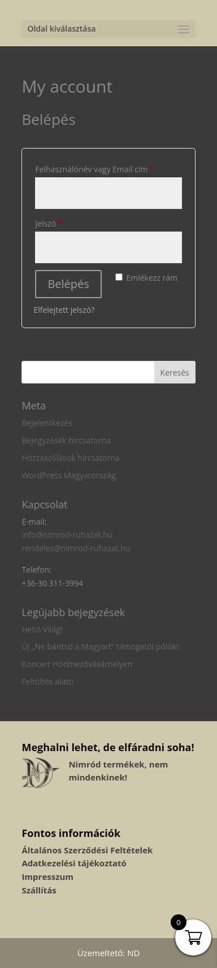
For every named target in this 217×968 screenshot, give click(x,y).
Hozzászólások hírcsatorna (70, 457)
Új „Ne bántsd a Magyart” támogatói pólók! (99, 646)
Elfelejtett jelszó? (63, 309)
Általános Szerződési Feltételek (87, 850)
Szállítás (38, 890)
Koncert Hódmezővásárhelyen (76, 664)
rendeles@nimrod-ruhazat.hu (75, 548)
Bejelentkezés (46, 422)
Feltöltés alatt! (47, 681)
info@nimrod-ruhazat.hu (66, 534)
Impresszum (47, 876)
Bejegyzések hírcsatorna (65, 440)
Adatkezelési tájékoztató (73, 863)
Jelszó (64, 222)
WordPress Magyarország (68, 475)
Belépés (68, 283)
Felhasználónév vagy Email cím (108, 168)
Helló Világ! (41, 629)
